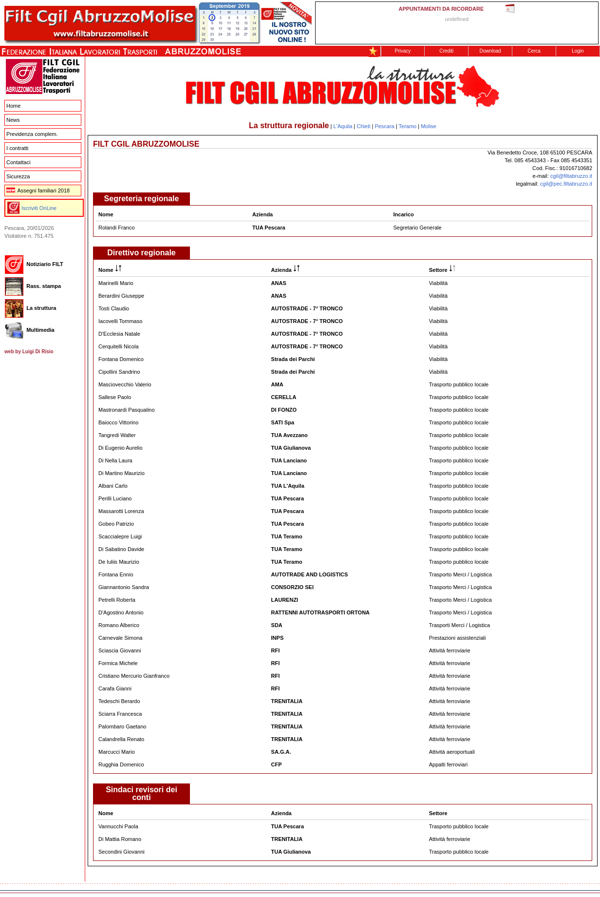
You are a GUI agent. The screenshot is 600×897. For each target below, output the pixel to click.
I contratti (17, 148)
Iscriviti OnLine (38, 208)
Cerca (534, 51)
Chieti (363, 126)
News (13, 120)
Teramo (408, 126)
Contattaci (18, 162)
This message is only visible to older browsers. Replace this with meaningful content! (457, 22)
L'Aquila (342, 126)
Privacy (403, 51)
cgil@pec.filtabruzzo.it (566, 184)
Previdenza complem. (32, 134)
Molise (428, 126)
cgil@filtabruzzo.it (571, 176)
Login (577, 51)
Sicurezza (18, 176)
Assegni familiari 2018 (38, 190)
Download (490, 51)
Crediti (446, 51)
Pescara (384, 126)
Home (13, 106)
